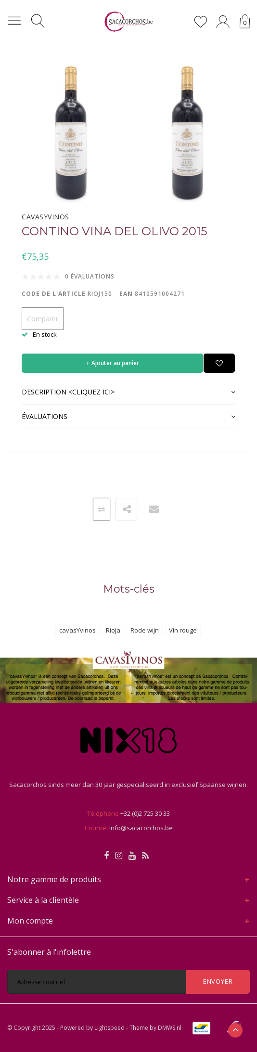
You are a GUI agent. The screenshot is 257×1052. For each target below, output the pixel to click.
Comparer (42, 318)
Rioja (113, 630)
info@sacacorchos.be (141, 828)
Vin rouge (183, 630)
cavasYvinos (77, 630)
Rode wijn (144, 630)
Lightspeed (109, 1028)
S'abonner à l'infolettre (49, 952)
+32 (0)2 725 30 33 (145, 813)
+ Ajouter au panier (112, 363)
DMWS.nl (169, 1028)
